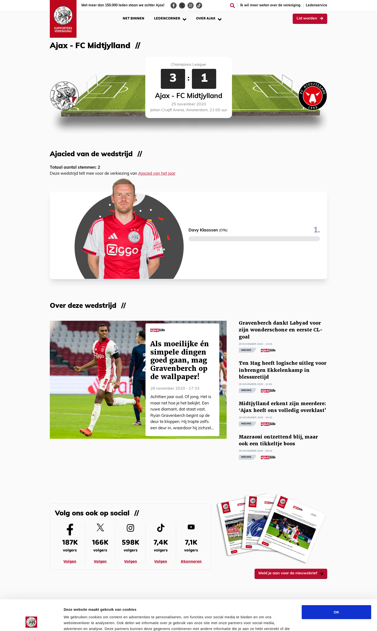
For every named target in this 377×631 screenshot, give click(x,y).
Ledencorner (170, 18)
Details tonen (262, 621)
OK (336, 583)
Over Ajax (209, 18)
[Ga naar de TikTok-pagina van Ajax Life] (199, 5)
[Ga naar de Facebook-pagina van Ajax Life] (174, 5)
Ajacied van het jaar (156, 174)
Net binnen (133, 18)
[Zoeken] (232, 5)
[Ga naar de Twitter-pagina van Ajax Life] (182, 5)
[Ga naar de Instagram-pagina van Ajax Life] (191, 5)
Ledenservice (316, 5)
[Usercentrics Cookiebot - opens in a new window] (31, 621)
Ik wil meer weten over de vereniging (270, 5)
